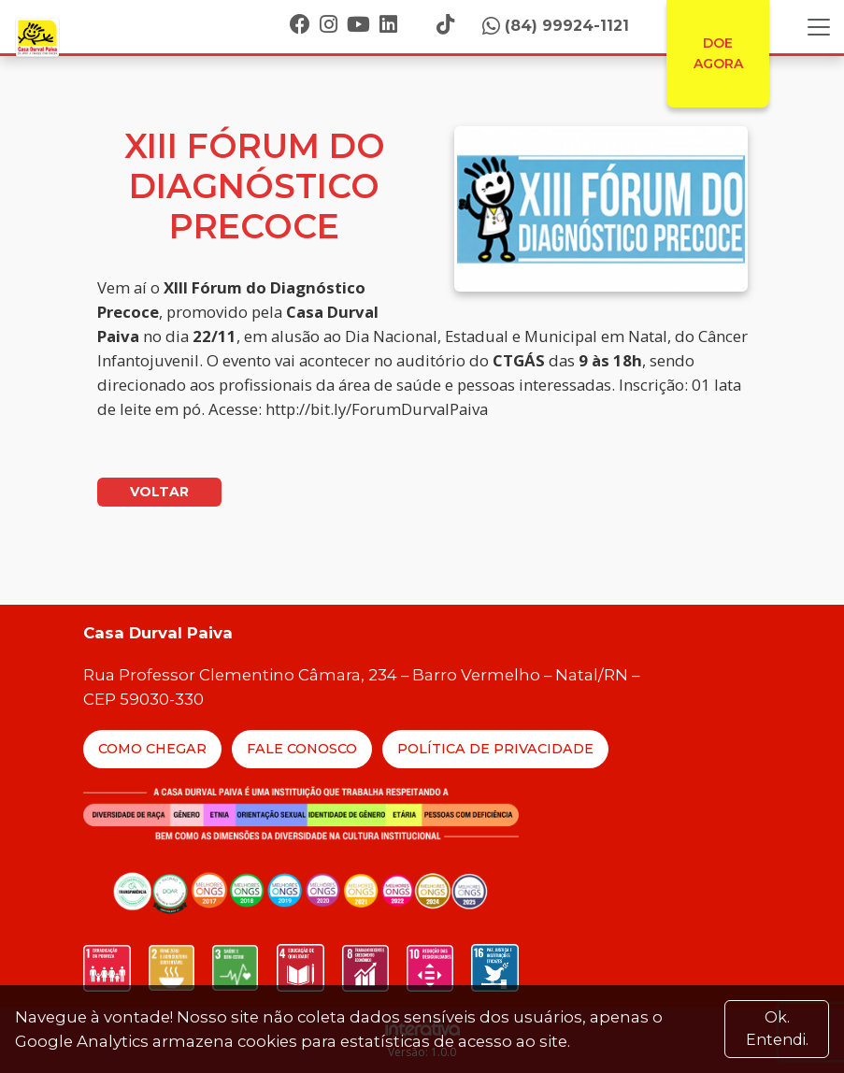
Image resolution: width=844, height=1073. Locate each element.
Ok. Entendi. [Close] (777, 1029)
